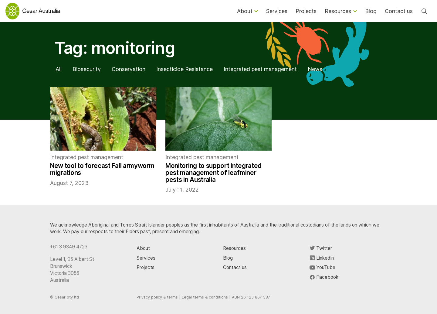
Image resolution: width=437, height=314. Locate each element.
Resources (234, 248)
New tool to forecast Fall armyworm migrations (102, 169)
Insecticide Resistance (184, 69)
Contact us (235, 267)
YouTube (322, 267)
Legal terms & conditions (205, 297)
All (59, 69)
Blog (228, 258)
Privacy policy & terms (157, 297)
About (143, 248)
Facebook (324, 277)
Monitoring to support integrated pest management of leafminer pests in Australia (213, 172)
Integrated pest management (260, 69)
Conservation (128, 69)
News (315, 69)
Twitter (321, 248)
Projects (145, 267)
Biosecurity (87, 69)
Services (146, 258)
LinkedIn (322, 258)
